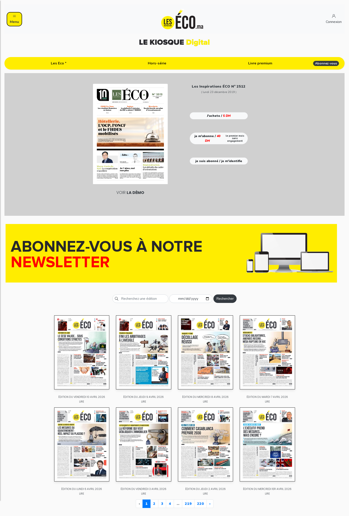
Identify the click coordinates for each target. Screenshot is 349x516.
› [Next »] (210, 503)
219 (188, 503)
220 (200, 503)
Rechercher (225, 298)
